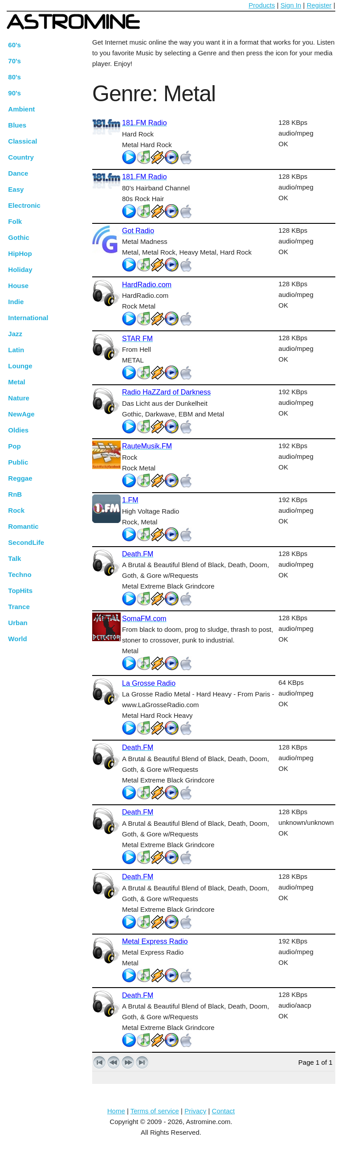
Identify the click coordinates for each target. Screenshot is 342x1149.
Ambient (21, 109)
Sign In (291, 5)
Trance (18, 606)
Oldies (18, 430)
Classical (22, 141)
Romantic (23, 526)
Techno (19, 574)
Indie (16, 301)
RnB (15, 494)
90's (14, 93)
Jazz (15, 334)
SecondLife (26, 542)
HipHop (20, 253)
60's (14, 45)
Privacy (195, 1111)
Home (116, 1111)
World (17, 638)
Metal (16, 382)
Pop (14, 446)
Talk (14, 558)
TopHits (20, 590)
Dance (18, 173)
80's (14, 77)
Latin (16, 350)
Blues (17, 125)
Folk (15, 221)
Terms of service (154, 1111)
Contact (223, 1111)
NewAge (21, 414)
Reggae (20, 478)
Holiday (20, 269)
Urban (17, 622)
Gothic (18, 237)
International (28, 317)
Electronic (24, 205)
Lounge (20, 366)
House (18, 285)
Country (21, 157)
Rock (16, 510)
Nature (18, 398)
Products (261, 5)
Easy (16, 189)
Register (319, 5)
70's (14, 61)
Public (18, 462)
